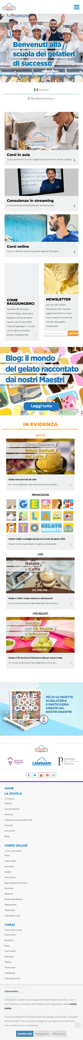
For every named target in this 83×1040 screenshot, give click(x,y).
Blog (7, 836)
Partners (9, 814)
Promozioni (10, 877)
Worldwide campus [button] (41, 98)
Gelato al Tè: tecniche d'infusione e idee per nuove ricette (35, 657)
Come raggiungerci (20, 302)
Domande (10, 830)
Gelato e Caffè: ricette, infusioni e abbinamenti (30, 598)
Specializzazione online (16, 883)
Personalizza (42, 1033)
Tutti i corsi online (13, 851)
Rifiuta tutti (59, 1033)
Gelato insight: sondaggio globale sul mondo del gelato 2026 (36, 539)
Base (7, 855)
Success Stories (12, 809)
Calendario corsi (12, 915)
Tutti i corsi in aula (13, 930)
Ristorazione (11, 904)
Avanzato (9, 866)
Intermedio (10, 861)
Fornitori (9, 825)
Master (8, 872)
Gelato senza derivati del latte (22, 479)
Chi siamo (9, 798)
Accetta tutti (25, 1033)
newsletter (58, 299)
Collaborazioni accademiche (18, 820)
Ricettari (9, 893)
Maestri (8, 803)
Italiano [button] (41, 90)
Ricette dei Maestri (14, 899)
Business (9, 888)
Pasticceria (10, 910)
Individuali (10, 973)
